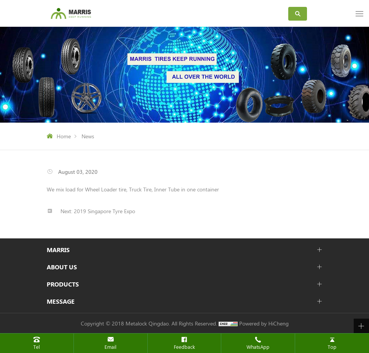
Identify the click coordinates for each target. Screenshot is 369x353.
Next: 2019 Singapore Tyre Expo (97, 211)
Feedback (184, 346)
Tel (36, 346)
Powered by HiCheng (264, 323)
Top (332, 346)
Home (64, 136)
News (88, 136)
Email (110, 346)
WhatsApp (258, 346)
